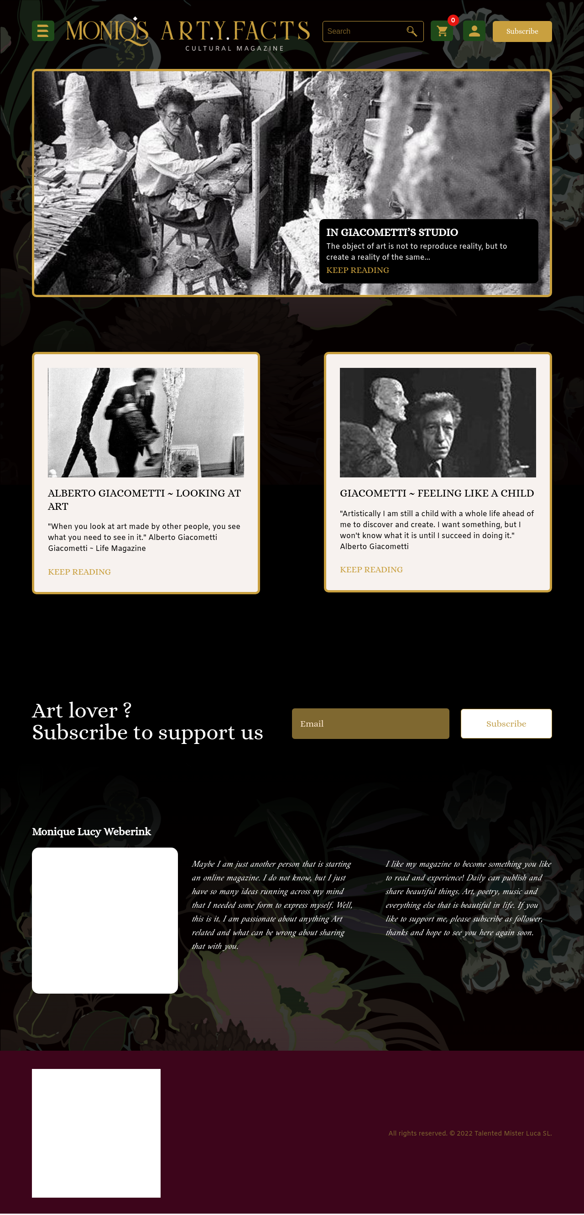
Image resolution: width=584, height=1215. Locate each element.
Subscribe (522, 31)
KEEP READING (358, 269)
